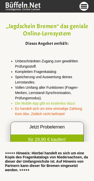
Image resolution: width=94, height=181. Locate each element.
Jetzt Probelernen (47, 126)
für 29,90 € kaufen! (47, 139)
